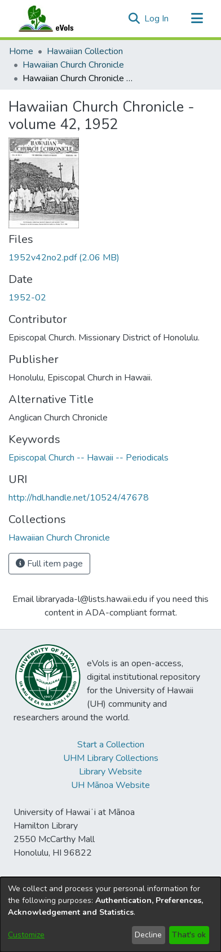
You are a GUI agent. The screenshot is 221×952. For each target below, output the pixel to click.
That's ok (189, 934)
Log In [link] (157, 18)
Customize (26, 934)
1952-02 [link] (27, 297)
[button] (134, 18)
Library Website (110, 771)
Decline (148, 934)
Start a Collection (110, 744)
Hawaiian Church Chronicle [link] (73, 65)
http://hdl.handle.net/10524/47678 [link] (78, 498)
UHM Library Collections (110, 758)
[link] (64, 257)
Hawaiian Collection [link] (85, 51)
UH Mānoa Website (110, 785)
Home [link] (21, 51)
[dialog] (110, 914)
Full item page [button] (49, 563)
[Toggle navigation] (197, 18)
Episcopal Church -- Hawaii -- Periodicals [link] (88, 457)
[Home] (56, 19)
